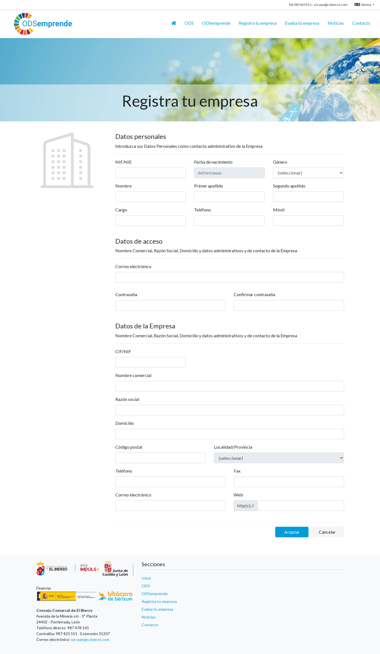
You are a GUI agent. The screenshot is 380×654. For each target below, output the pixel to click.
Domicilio (124, 423)
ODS (146, 585)
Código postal (128, 447)
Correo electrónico (133, 266)
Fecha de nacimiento (213, 161)
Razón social (127, 399)
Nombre (123, 185)
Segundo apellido (289, 185)
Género (280, 161)
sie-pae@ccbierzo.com (331, 5)
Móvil (278, 209)
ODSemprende (155, 593)
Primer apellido (208, 185)
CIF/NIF (123, 351)
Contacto (150, 624)
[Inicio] (174, 23)
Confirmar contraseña (254, 294)
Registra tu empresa (159, 601)
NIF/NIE (123, 161)
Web (238, 494)
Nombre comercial (133, 375)
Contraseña (126, 294)
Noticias (149, 617)
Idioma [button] (363, 5)
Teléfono (202, 209)
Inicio (146, 578)
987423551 (303, 5)
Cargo (121, 209)
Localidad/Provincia (233, 447)
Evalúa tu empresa (157, 609)
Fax (237, 470)
